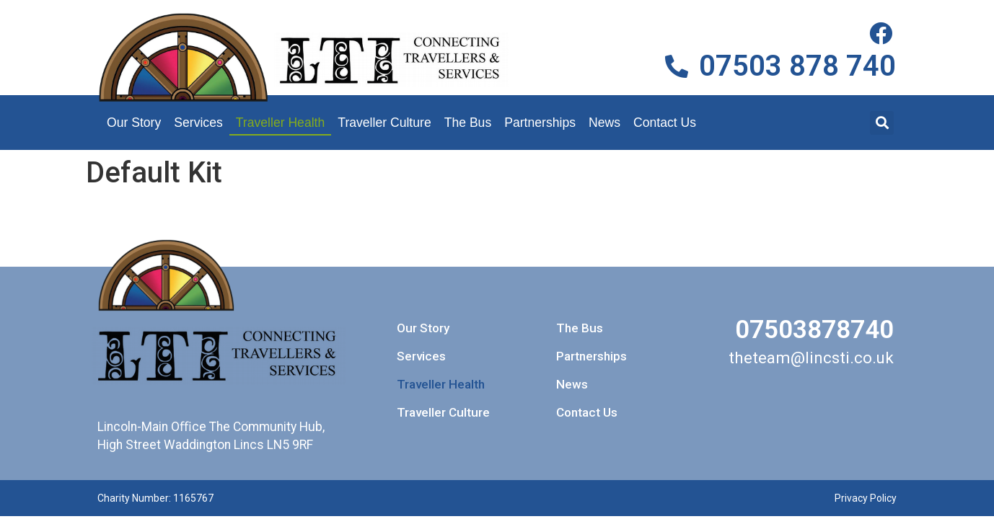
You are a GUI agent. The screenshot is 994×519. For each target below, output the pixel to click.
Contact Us (664, 122)
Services (198, 122)
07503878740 (814, 329)
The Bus (468, 122)
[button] (882, 123)
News (604, 122)
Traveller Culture (384, 122)
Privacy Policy (866, 498)
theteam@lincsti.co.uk (811, 357)
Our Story (134, 122)
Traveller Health (280, 122)
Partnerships (540, 122)
